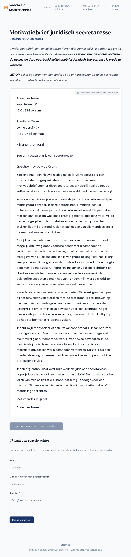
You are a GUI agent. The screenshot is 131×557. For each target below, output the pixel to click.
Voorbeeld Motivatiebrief (17, 7)
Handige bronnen (114, 7)
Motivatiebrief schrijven (91, 7)
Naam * (14, 460)
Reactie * (15, 493)
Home (47, 7)
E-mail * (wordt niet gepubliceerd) (29, 476)
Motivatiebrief (17, 38)
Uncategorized (34, 38)
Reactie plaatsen (21, 519)
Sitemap (65, 544)
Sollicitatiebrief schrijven (63, 7)
